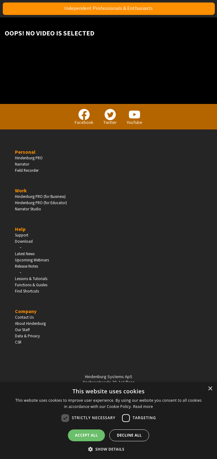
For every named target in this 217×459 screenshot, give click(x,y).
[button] (109, 449)
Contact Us (24, 317)
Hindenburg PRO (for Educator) (41, 202)
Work (21, 190)
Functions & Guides (31, 284)
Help (20, 229)
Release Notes (26, 266)
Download (24, 241)
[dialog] (108, 420)
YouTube (134, 117)
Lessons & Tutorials (31, 278)
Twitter (110, 117)
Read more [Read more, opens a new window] (143, 406)
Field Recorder (27, 170)
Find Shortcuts (27, 290)
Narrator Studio (28, 208)
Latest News (25, 253)
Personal (25, 152)
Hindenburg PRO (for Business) (40, 196)
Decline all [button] (129, 435)
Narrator (22, 164)
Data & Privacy (27, 335)
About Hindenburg (30, 323)
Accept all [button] (86, 435)
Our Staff (22, 329)
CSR (18, 342)
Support (21, 234)
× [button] (210, 388)
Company (25, 311)
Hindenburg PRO (29, 157)
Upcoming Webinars (32, 259)
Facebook (84, 117)
